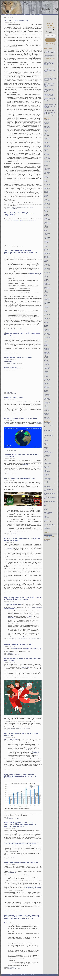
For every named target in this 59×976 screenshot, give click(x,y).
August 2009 (46, 338)
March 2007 (46, 378)
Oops (45, 49)
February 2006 (47, 395)
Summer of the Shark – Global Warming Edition (49, 66)
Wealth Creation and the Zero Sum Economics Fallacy (49, 113)
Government (10, 818)
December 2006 (47, 382)
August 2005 (46, 403)
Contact (40, 14)
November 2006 (47, 383)
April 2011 (46, 311)
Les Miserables (20, 207)
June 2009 (46, 341)
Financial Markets (47, 456)
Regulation (46, 508)
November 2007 (47, 367)
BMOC (17, 14)
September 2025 (47, 127)
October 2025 (46, 126)
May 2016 (46, 229)
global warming (12, 351)
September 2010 (47, 321)
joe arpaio (13, 909)
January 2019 (46, 185)
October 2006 (46, 384)
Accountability (46, 423)
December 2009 (47, 333)
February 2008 (47, 363)
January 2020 (46, 169)
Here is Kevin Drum (37, 461)
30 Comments (14, 857)
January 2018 (46, 202)
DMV (7, 817)
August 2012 (46, 290)
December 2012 (47, 284)
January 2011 (46, 315)
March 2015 (46, 248)
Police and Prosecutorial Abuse (50, 497)
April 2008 (46, 360)
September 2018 (47, 191)
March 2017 (46, 215)
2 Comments (13, 450)
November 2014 (47, 253)
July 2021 (46, 149)
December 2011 (47, 300)
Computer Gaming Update (13, 397)
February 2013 (47, 281)
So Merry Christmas (26, 728)
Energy (12, 328)
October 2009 (46, 336)
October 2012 (46, 287)
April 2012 (46, 295)
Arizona (9, 910)
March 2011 (46, 313)
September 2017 (47, 207)
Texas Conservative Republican (21, 909)
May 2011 (46, 310)
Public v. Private (47, 504)
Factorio (27, 401)
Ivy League (15, 207)
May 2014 (46, 261)
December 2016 (47, 219)
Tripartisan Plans (47, 527)
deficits (12, 473)
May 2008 (46, 359)
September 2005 (47, 402)
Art (44, 429)
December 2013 (47, 268)
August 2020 (46, 162)
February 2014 (47, 265)
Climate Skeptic (11, 14)
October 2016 (46, 222)
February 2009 (47, 346)
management (25, 207)
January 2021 (46, 157)
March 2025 (46, 135)
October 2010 (46, 319)
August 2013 (46, 273)
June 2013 (46, 276)
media (5, 639)
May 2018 (46, 196)
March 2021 (46, 154)
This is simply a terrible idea (10, 603)
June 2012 (46, 292)
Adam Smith (8, 473)
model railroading (47, 487)
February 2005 (47, 411)
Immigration (8, 909)
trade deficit (25, 464)
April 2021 (46, 153)
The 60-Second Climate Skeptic (50, 108)
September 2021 (47, 146)
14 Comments (14, 352)
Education (46, 448)
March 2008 (46, 361)
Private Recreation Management (50, 501)
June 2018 (46, 195)
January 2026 (46, 122)
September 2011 (47, 304)
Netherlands (11, 327)
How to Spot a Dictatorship (49, 95)
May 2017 (46, 212)
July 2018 (46, 193)
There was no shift (19, 760)
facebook (35, 638)
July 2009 (46, 340)
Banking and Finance (48, 430)
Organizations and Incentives (49, 493)
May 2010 (46, 326)
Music (45, 490)
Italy (11, 207)
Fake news (10, 610)
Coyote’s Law (46, 87)
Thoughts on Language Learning (16, 20)
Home (5, 14)
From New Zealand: (8, 922)
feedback (12, 728)
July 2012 (46, 291)
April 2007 (46, 376)
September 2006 (47, 386)
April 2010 (46, 327)
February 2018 (47, 200)
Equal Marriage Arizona (48, 452)
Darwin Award (9, 392)
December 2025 (47, 123)
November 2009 (47, 334)
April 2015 (46, 246)
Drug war (46, 445)
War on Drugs (46, 529)
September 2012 (47, 288)
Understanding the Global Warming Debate (49, 69)
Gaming (9, 413)
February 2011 (47, 314)
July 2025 (46, 130)
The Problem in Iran (48, 53)
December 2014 (47, 252)
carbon (7, 351)
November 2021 (47, 143)
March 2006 (46, 394)
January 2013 (46, 283)
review (15, 327)
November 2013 (47, 269)
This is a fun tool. (8, 361)
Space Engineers (21, 412)
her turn (28, 749)
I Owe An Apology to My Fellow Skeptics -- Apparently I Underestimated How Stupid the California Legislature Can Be (20, 824)
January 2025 (46, 138)
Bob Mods (8, 412)
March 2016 (46, 231)
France (9, 277)
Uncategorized (10, 654)
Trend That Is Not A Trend (49, 524)
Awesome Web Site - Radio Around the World (20, 418)
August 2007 (46, 371)
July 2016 (46, 226)
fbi (12, 769)
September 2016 (47, 223)
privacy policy (47, 44)
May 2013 (46, 277)
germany (39, 638)
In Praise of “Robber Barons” (49, 98)
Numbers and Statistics (48, 491)
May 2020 (46, 164)
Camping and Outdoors (48, 435)
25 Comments (19, 910)
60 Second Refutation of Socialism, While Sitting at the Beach (49, 76)
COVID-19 (46, 440)
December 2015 (47, 235)
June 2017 (46, 211)
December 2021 (47, 142)
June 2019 (46, 179)
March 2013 (46, 280)
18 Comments (22, 328)
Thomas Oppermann (11, 639)
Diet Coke (8, 533)
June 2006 (46, 390)
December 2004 (47, 414)
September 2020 (47, 161)
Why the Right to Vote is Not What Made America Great (49, 115)
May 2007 (46, 375)
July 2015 (46, 242)
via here (6, 811)
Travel (9, 208)
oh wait (20, 583)
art (6, 728)
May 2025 (46, 133)
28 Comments (16, 818)
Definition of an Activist (48, 89)
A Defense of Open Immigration (50, 78)
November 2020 (47, 158)
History (45, 468)
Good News (46, 464)
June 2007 (46, 373)
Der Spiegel (31, 638)
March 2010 (46, 329)
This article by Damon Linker (11, 739)
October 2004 (46, 417)
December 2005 (47, 398)
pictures (16, 728)
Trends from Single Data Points (50, 525)
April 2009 (46, 344)
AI (44, 426)
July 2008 (46, 356)
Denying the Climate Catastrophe (48, 60)
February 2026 (47, 120)
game (17, 412)
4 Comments (20, 246)
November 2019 (47, 172)
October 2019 (46, 173)
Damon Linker (9, 769)
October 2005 (46, 401)
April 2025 (46, 134)
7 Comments (13, 729)
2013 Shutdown (47, 422)
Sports (45, 514)
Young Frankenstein (11, 245)
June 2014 (46, 260)
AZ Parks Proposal (33, 14)
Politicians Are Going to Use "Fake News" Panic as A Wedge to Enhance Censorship (22, 598)
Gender (45, 460)
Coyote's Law (46, 441)
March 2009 (46, 345)
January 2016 (46, 234)
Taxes (45, 516)
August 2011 (46, 306)
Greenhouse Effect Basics (49, 62)
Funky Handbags (47, 92)
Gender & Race (47, 462)
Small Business (47, 513)
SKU (15, 533)
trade (20, 473)
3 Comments (14, 413)
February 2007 (47, 379)
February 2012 (47, 298)
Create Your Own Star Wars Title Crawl (18, 357)
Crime (45, 443)
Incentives (46, 475)
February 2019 (47, 184)
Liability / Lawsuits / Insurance (49, 483)
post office (20, 728)
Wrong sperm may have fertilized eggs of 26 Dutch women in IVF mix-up (20, 220)
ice (10, 967)
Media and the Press (48, 485)
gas (7, 856)
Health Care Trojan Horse (49, 94)
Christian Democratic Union (22, 638)
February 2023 (47, 139)
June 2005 (46, 406)
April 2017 (46, 214)
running (17, 769)
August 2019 (46, 176)
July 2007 (46, 372)
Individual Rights (11, 640)
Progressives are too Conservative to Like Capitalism (50, 102)
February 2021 (47, 156)
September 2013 (47, 272)
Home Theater (47, 471)
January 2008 (46, 364)
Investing (46, 481)
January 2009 (46, 348)
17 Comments (18, 640)
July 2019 (46, 177)
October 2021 (46, 145)
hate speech (17, 610)
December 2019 (47, 170)
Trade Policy (46, 520)
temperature (13, 967)
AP (6, 207)
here (10, 202)
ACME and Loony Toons (48, 425)
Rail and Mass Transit (48, 506)
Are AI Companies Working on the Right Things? (49, 56)
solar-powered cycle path (19, 314)
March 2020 (46, 166)
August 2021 (46, 147)
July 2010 (46, 323)
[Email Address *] (50, 35)
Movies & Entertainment (12, 246)
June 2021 (46, 150)
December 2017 (47, 203)
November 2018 (47, 188)
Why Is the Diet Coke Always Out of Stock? (19, 478)
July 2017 (46, 210)
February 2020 (47, 168)
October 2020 (46, 160)
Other (9, 393)
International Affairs (47, 478)
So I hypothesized (8, 548)
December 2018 (47, 187)
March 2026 (46, 119)
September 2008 (47, 353)
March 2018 (46, 199)
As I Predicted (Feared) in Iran (49, 52)
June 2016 (46, 227)
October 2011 (46, 303)
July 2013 (46, 275)
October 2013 (46, 271)
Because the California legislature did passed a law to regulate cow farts (20, 843)
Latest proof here (12, 872)
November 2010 (47, 318)
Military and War (47, 486)
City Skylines (13, 412)
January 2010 (46, 332)
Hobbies (45, 470)
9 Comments (13, 393)
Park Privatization (23, 14)
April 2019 (46, 181)
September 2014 (47, 256)
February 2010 (47, 330)
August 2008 (46, 355)
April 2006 (46, 392)
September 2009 (47, 337)
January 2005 (46, 413)
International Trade (47, 479)
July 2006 (46, 388)
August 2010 (46, 322)
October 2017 (46, 206)
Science (45, 510)
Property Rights (47, 502)
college (9, 207)
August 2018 (46, 192)
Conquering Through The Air (49, 51)
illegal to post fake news (27, 636)
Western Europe (9, 653)
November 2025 (47, 124)
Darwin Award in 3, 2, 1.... (13, 368)
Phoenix (12, 533)
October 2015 (46, 238)
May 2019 (46, 180)
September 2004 (47, 418)
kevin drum (16, 473)
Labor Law (46, 482)
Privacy (45, 500)
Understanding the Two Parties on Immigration (21, 862)
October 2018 (46, 189)
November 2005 (47, 399)
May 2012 (46, 294)
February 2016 (47, 233)
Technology (46, 517)
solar (18, 327)
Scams (45, 509)
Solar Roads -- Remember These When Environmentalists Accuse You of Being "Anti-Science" (20, 252)
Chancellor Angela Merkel (12, 638)
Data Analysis (46, 444)
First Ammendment (47, 458)
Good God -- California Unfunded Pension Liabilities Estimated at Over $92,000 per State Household (20, 776)
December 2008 (47, 349)
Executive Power (47, 455)
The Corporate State (48, 519)
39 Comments (18, 534)
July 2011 (46, 307)
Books (45, 434)
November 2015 (47, 237)
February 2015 (47, 249)
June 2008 (46, 357)
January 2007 (46, 380)
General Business (11, 534)
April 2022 (46, 141)
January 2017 (46, 218)
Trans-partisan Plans (48, 521)
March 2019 (46, 183)
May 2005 (46, 407)
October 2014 (46, 254)
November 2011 (47, 302)
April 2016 (46, 230)
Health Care (46, 467)
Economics (46, 447)
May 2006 (46, 391)
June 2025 (46, 131)
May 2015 (46, 245)
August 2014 (46, 257)
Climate (9, 328)
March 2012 (46, 296)
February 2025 (47, 137)
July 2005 (46, 405)
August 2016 (46, 225)
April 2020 (46, 165)
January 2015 (46, 250)
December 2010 (47, 317)
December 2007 (47, 365)
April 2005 (46, 409)
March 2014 (46, 264)
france (7, 327)
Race (45, 505)
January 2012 (46, 299)
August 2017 (46, 208)
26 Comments (14, 208)
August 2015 (46, 241)
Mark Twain (31, 207)
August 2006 (46, 387)
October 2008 (46, 352)
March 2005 (46, 410)
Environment (16, 328)
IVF (7, 245)
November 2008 (47, 350)
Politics (9, 592)
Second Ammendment (48, 512)
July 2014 (46, 258)
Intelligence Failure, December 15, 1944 (18, 644)
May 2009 (46, 342)
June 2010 (46, 325)
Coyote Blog (49, 9)
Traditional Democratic (23, 769)
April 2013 (46, 279)
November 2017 (47, 204)
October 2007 (46, 368)
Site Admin (46, 540)
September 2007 (47, 369)
